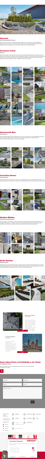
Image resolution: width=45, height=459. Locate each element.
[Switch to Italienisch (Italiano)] (18, 424)
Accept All (32, 456)
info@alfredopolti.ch (6, 419)
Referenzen (29, 418)
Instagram (6, 430)
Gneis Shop (38, 414)
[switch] (33, 448)
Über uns (17, 414)
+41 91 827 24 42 (6, 418)
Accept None (12, 456)
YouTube (5, 424)
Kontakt (17, 418)
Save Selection (22, 456)
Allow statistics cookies (14, 449)
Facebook (5, 426)
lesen (22, 330)
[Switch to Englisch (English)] (18, 428)
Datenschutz (29, 422)
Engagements (30, 414)
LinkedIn (5, 428)
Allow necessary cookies (15, 448)
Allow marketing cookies (15, 451)
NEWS (37, 418)
